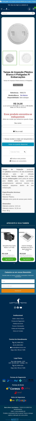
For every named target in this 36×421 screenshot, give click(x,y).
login (17, 5)
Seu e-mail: (18, 131)
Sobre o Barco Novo (18, 318)
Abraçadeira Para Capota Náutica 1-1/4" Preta (9, 246)
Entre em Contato (18, 331)
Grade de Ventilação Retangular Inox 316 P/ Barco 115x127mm (27, 247)
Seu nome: (18, 123)
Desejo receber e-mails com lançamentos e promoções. (19, 139)
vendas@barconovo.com (18, 347)
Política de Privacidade (18, 328)
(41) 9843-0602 (18, 345)
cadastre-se (24, 5)
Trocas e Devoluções (18, 326)
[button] (14, 263)
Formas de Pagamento (18, 321)
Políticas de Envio (18, 323)
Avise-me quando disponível (18, 144)
